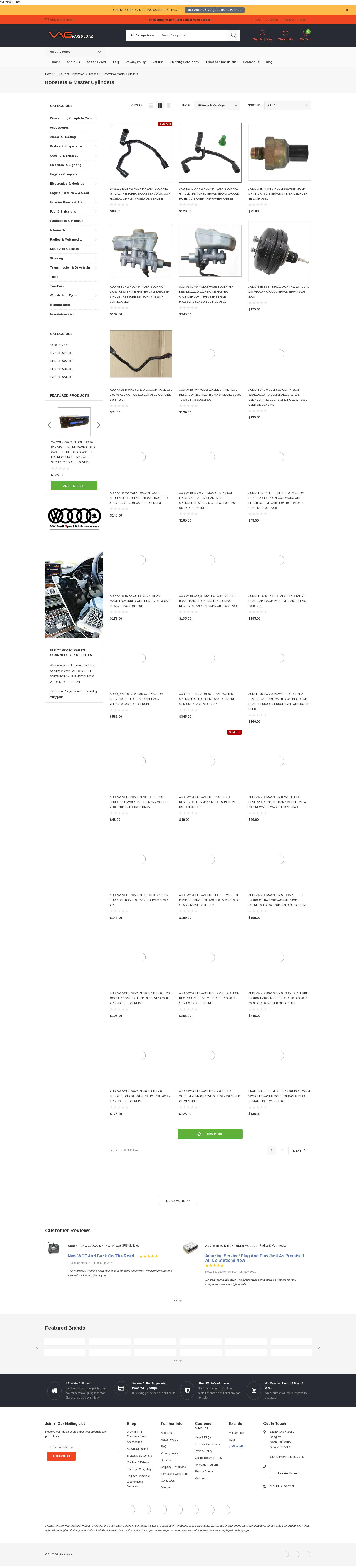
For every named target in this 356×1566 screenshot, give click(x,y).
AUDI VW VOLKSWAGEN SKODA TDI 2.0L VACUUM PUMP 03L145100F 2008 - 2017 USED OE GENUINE (209, 1096)
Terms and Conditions (174, 1473)
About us (166, 1432)
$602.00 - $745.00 (61, 377)
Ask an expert (169, 1439)
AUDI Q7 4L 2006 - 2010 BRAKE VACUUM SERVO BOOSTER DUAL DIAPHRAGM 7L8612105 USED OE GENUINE (136, 699)
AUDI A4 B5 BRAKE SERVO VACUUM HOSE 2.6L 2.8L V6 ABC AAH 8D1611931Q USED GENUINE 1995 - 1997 (141, 394)
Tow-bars (57, 286)
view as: (137, 105)
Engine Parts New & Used (69, 193)
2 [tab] (180, 1301)
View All (237, 1446)
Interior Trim (59, 230)
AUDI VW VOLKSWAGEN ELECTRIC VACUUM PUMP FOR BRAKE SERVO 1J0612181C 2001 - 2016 (140, 900)
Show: (186, 105)
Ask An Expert (288, 1473)
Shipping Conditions (173, 1467)
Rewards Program (206, 1464)
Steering (56, 258)
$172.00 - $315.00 (61, 353)
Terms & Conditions (207, 1444)
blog (303, 19)
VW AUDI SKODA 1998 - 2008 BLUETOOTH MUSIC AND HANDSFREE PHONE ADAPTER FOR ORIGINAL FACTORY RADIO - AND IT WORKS (73, 452)
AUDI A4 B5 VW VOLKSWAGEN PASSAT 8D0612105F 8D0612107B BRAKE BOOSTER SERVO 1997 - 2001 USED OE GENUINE (139, 497)
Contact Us (168, 1480)
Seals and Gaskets (64, 249)
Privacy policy (169, 1453)
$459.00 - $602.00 (61, 369)
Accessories (59, 127)
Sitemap (166, 1487)
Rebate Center (204, 1471)
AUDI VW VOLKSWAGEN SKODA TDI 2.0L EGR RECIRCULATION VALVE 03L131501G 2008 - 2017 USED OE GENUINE (209, 998)
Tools (54, 277)
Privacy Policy (203, 1451)
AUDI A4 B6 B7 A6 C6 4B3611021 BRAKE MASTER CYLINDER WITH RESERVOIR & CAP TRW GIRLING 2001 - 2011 (140, 601)
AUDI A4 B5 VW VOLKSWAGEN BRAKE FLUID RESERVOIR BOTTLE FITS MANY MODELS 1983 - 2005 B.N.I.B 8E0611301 (210, 394)
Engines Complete (64, 174)
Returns (166, 1460)
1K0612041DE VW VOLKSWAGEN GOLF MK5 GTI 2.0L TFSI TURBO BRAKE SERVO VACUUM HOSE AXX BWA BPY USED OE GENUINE (140, 193)
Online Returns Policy (208, 1458)
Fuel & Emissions (63, 211)
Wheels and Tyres (63, 295)
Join (269, 39)
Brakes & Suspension (66, 146)
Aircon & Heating (63, 137)
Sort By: (254, 105)
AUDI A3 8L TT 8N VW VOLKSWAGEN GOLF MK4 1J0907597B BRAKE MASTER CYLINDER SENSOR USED (277, 193)
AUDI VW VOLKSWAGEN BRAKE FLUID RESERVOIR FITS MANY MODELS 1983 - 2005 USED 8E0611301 (209, 802)
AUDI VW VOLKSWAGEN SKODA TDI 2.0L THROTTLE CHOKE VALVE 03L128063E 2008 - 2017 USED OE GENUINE (140, 1096)
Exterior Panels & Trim (67, 202)
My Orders (271, 19)
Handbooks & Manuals (66, 221)
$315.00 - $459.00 (61, 361)
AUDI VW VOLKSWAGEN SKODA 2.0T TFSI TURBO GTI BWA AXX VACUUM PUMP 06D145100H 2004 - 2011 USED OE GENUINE (277, 900)
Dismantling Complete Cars (71, 118)
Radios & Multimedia (66, 239)
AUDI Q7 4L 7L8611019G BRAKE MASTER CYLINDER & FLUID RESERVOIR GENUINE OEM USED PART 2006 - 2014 (207, 699)
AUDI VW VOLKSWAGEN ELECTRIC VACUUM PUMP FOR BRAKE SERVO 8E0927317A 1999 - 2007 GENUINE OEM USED (209, 900)
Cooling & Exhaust (64, 155)
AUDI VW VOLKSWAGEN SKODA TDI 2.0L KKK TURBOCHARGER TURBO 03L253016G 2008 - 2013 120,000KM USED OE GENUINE (278, 998)
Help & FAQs (203, 1437)
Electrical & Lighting (66, 165)
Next (299, 1150)
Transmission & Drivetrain (70, 267)
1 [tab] (175, 1301)
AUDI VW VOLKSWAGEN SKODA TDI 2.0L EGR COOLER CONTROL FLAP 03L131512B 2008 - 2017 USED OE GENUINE (140, 998)
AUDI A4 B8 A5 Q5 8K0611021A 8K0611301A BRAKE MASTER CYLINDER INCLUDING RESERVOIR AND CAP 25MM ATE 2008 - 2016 (208, 601)
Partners (200, 1478)
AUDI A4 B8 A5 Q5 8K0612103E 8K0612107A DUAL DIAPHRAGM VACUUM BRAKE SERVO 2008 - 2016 (277, 601)
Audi (232, 1439)
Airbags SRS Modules (125, 1245)
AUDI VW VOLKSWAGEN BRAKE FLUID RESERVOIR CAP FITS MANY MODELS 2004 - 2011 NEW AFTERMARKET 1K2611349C (277, 802)
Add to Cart (74, 485)
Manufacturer (60, 305)
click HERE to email (61, 19)
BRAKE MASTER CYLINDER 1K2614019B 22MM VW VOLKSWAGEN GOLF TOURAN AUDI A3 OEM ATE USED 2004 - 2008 (279, 1096)
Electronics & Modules (67, 183)
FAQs (256, 19)
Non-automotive (62, 314)
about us (289, 19)
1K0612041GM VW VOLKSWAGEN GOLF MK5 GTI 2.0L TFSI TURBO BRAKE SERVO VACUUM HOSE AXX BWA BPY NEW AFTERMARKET (209, 193)
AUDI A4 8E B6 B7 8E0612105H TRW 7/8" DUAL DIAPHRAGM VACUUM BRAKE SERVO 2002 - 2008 (278, 291)
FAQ (163, 1446)
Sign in (257, 39)
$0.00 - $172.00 (59, 345)
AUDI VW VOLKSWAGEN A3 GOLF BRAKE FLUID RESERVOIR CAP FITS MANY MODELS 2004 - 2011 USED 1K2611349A (139, 802)
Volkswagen (236, 1432)
